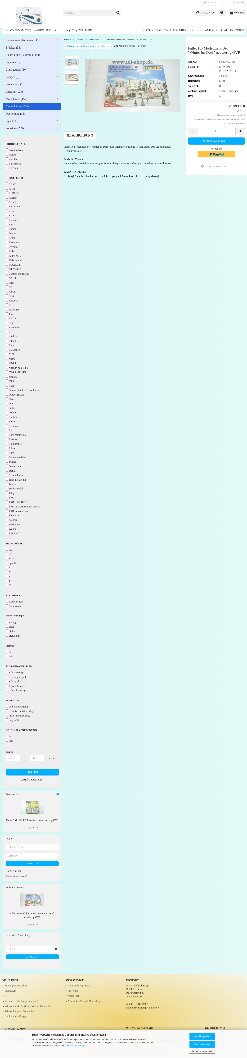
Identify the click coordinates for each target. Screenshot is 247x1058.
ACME (11, 184)
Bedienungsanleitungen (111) (23, 40)
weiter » (94, 46)
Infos (145, 30)
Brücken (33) (13, 47)
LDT (10, 331)
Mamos (11, 358)
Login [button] (225, 2)
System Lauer (14, 475)
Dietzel (11, 233)
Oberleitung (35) (15, 113)
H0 (9, 549)
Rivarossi (12, 425)
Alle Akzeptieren (202, 1036)
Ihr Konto (73, 990)
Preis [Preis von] (9, 752)
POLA (11, 403)
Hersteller (14, 178)
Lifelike (11, 336)
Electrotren (13, 242)
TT (9, 567)
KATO (11, 318)
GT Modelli (13, 269)
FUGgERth (13, 264)
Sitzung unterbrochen (16, 985)
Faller (10, 251)
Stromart (13, 595)
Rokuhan (12, 439)
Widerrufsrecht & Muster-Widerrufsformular (28, 1006)
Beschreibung (80, 135)
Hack (10, 282)
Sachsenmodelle (16, 457)
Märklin (11, 363)
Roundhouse (14, 443)
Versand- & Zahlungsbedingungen (22, 1001)
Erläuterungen (231, 30)
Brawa (11, 215)
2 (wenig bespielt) (16, 676)
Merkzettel (239, 2)
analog (11, 622)
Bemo (10, 210)
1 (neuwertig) (14, 672)
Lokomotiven (14, 149)
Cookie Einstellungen (16, 1016)
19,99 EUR (32, 827)
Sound (10, 645)
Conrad (11, 228)
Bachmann (13, 206)
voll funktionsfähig (17, 706)
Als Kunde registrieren (79, 985)
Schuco (11, 461)
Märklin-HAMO (16, 372)
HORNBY (13, 309)
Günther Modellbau (17, 273)
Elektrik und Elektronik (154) (23, 54)
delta (10, 626)
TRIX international (17, 510)
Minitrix (11, 381)
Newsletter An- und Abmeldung (84, 1001)
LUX (10, 354)
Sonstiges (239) (15, 128)
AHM (10, 188)
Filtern (32, 772)
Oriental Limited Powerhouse (22, 390)
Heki (10, 295)
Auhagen (12, 201)
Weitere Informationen (202, 1051)
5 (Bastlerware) (15, 690)
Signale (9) (12, 121)
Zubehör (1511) (66, 30)
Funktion (12, 700)
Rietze (10, 421)
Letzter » (107, 46)
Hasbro (11, 291)
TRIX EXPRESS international (23, 506)
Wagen (11, 154)
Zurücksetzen (32, 779)
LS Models (13, 349)
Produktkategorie (20, 144)
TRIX (10, 497)
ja (8, 651)
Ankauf (211, 30)
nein (9, 656)
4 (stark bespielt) (16, 685)
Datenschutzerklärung (74, 1045)
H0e (9, 553)
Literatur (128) (14, 91)
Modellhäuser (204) (17, 106)
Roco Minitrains (16, 434)
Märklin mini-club (17, 367)
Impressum (10, 990)
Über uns (186, 30)
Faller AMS (13, 255)
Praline (11, 407)
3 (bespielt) (13, 681)
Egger (10, 237)
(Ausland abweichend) (227, 71)
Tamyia (11, 484)
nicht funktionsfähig (18, 715)
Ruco (10, 452)
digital (10, 631)
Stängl (10, 470)
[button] (210, 2)
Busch (10, 224)
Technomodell (14, 488)
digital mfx (13, 635)
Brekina (11, 219)
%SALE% (171, 30)
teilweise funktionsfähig (20, 710)
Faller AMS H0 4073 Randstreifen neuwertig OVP (32, 820)
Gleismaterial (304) (17, 69)
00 (8, 585)
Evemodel (12, 246)
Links (199, 30)
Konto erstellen (13, 871)
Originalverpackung (21, 730)
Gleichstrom (14, 605)
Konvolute (13, 167)
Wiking (11, 528)
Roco (10, 430)
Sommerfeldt (14, 466)
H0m (10, 558)
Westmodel (13, 524)
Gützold (11, 278)
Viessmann (13, 515)
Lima (10, 345)
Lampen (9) (12, 77)
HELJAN (12, 300)
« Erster (69, 46)
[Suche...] (118, 13)
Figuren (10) (13, 62)
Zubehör (12, 158)
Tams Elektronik (16, 479)
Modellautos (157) (16, 99)
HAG (10, 286)
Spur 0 (11, 562)
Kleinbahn (13, 327)
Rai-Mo (11, 416)
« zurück (82, 46)
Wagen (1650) (42, 30)
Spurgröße (14, 543)
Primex (11, 412)
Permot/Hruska (15, 394)
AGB (7, 995)
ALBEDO (12, 193)
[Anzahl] (217, 131)
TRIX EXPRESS (16, 501)
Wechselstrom (14, 601)
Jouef (10, 313)
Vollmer (11, 519)
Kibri (10, 322)
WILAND (12, 533)
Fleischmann (14, 260)
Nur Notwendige (202, 1044)
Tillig (10, 492)
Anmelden (32, 863)
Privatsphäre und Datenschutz (20, 1011)
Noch (10, 385)
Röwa (10, 448)
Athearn (11, 197)
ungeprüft (12, 719)
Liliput (11, 340)
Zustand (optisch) (19, 666)
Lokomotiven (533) (17, 30)
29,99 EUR (32, 924)
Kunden (157, 30)
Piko (9, 399)
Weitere (85, 30)
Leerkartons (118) (16, 84)
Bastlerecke (13, 163)
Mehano (11, 376)
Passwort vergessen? (16, 876)
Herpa (10, 304)
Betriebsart (15, 616)
